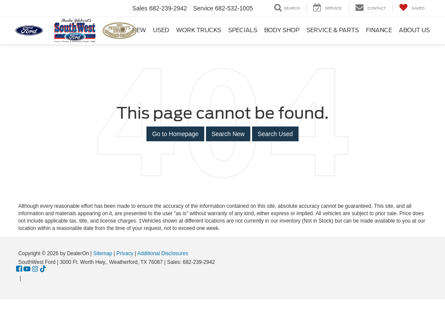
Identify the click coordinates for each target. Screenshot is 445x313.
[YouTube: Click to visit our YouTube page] (26, 269)
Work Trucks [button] (198, 30)
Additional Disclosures (162, 253)
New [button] (139, 30)
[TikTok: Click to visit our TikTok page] (43, 269)
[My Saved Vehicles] (411, 8)
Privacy (124, 253)
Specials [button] (242, 30)
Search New (228, 133)
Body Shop (281, 30)
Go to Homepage (175, 133)
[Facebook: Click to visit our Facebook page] (19, 269)
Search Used (275, 133)
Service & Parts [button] (332, 30)
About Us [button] (414, 30)
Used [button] (161, 30)
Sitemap (102, 253)
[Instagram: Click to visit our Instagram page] (35, 269)
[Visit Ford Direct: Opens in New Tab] (25, 278)
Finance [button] (379, 30)
